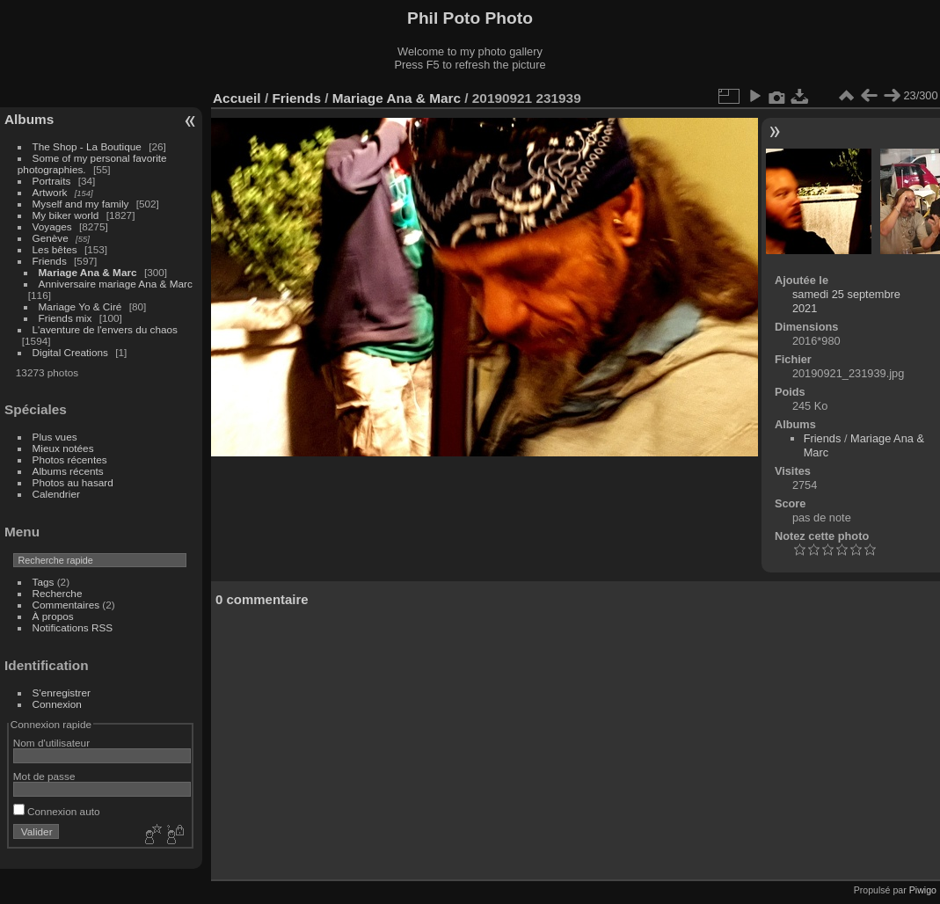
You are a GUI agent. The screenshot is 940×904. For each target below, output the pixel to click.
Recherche (58, 593)
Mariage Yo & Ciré (80, 306)
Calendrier (56, 493)
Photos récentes (70, 459)
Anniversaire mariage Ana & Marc (116, 283)
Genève (51, 238)
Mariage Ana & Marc (88, 272)
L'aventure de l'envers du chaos (105, 329)
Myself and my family (81, 203)
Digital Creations (70, 352)
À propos (53, 616)
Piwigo (922, 890)
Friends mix (65, 318)
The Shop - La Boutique (87, 146)
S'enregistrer (62, 692)
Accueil (237, 98)
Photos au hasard (73, 482)
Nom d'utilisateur (51, 742)
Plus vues (55, 436)
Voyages (52, 226)
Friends (50, 260)
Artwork (50, 192)
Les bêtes (55, 249)
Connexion (57, 704)
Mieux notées (63, 448)
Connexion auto (56, 811)
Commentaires (66, 604)
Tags (44, 581)
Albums (29, 119)
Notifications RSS (73, 627)
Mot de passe (44, 776)
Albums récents (68, 471)
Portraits (52, 180)
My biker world (66, 215)
